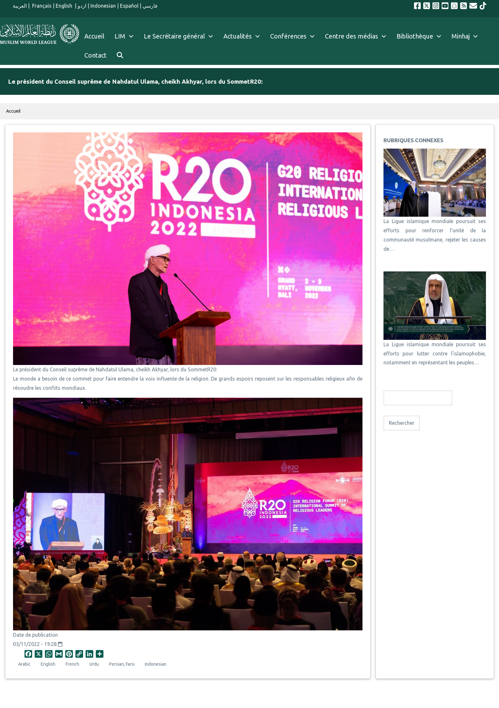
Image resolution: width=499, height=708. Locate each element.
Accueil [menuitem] (94, 36)
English (65, 6)
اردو (82, 6)
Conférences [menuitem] (288, 36)
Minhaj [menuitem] (461, 36)
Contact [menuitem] (95, 55)
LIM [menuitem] (120, 36)
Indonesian (103, 6)
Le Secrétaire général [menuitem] (181, 36)
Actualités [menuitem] (237, 36)
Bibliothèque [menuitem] (415, 36)
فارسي (150, 6)
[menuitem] (120, 55)
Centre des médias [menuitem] (351, 36)
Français (41, 6)
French (72, 664)
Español (129, 6)
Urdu (94, 664)
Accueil (13, 111)
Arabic (24, 664)
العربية (20, 6)
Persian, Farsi (122, 664)
